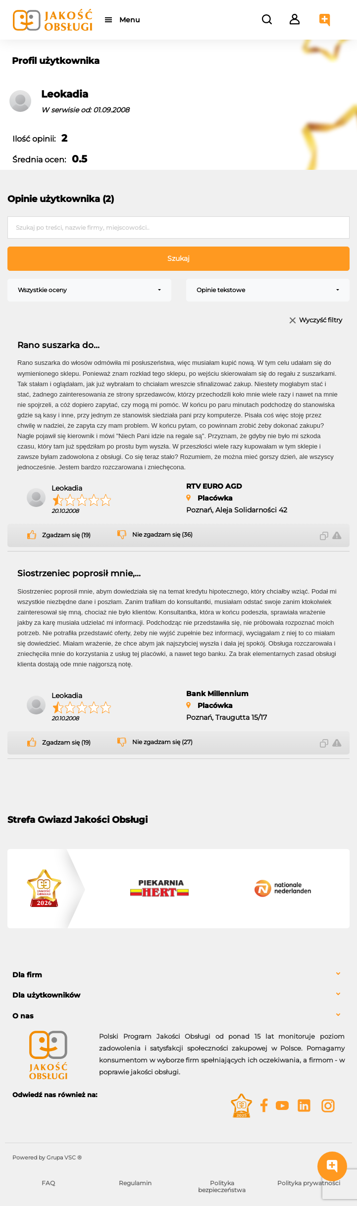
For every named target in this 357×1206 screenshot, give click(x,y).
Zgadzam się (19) (66, 535)
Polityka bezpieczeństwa (222, 1186)
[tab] (178, 975)
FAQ (48, 1183)
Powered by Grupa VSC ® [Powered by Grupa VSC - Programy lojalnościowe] (47, 1157)
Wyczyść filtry (320, 320)
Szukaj (178, 258)
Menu (130, 19)
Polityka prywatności (308, 1183)
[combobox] (89, 290)
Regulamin (135, 1183)
